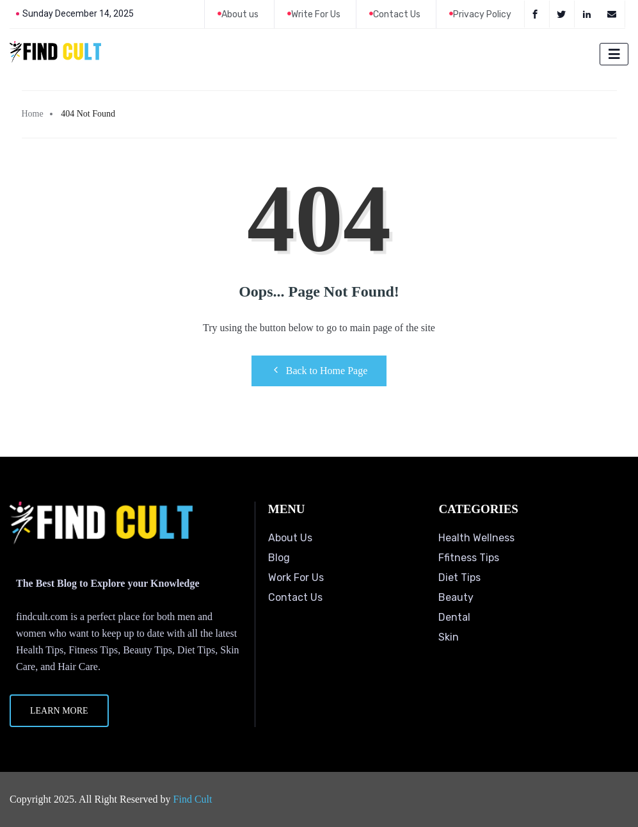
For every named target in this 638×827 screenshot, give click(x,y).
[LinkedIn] (588, 14)
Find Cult (192, 799)
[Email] (613, 14)
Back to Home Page (319, 370)
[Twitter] (563, 14)
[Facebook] (537, 14)
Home (33, 114)
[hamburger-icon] (614, 54)
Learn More (59, 711)
